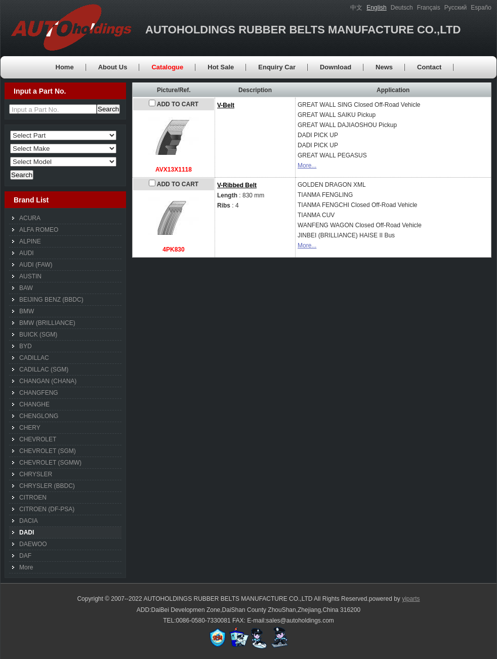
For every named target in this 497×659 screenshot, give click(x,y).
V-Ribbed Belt (237, 185)
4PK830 (173, 249)
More (26, 567)
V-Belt (225, 105)
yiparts (411, 598)
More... (307, 165)
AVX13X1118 (173, 169)
